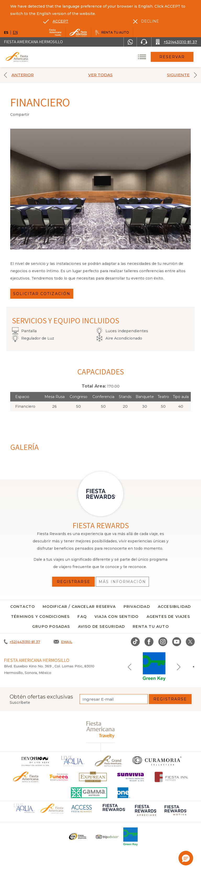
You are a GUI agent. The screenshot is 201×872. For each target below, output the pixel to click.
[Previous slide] (129, 666)
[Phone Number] (144, 42)
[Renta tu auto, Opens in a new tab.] (112, 32)
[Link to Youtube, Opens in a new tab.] (176, 641)
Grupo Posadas (51, 626)
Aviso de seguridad (101, 626)
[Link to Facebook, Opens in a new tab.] (149, 641)
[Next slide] (179, 666)
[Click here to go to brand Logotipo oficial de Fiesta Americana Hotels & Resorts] (26, 777)
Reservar (172, 56)
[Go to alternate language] (55, 21)
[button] (185, 858)
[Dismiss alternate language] (146, 21)
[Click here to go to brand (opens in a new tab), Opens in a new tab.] (59, 777)
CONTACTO (22, 606)
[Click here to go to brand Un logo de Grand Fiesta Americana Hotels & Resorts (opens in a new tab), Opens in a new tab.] (108, 761)
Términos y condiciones (40, 616)
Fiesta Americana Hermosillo (33, 42)
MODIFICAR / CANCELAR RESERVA (79, 606)
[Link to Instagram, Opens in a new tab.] (163, 641)
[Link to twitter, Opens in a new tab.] (190, 641)
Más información (122, 581)
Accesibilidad (174, 606)
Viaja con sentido (116, 616)
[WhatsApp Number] (130, 42)
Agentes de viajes (168, 616)
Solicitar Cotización (41, 293)
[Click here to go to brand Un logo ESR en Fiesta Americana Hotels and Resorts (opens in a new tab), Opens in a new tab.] (77, 836)
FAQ (82, 616)
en (15, 32)
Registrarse (170, 699)
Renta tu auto (151, 626)
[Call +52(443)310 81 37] (176, 42)
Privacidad (137, 606)
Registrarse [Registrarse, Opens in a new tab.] (73, 581)
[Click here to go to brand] (35, 761)
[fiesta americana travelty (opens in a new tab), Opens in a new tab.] (100, 729)
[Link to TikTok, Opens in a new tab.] (135, 641)
